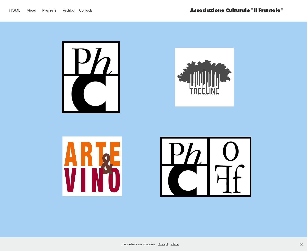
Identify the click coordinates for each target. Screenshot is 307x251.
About (31, 10)
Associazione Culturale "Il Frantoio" (236, 10)
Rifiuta (175, 244)
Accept (163, 244)
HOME (14, 10)
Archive (68, 10)
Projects (49, 10)
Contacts (85, 10)
